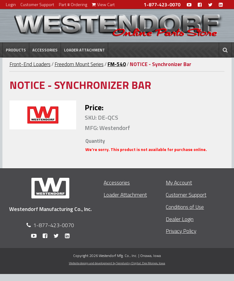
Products (16, 50)
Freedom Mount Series (79, 64)
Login (11, 4)
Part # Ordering (73, 4)
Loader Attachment (84, 50)
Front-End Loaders (30, 64)
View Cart (103, 4)
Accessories (45, 50)
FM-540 (117, 64)
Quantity (95, 141)
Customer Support (37, 4)
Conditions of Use (185, 207)
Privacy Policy (181, 231)
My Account (179, 182)
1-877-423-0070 (162, 4)
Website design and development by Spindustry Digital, (117, 263)
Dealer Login (179, 219)
